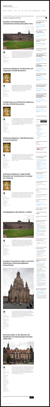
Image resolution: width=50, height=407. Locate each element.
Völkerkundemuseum (5, 390)
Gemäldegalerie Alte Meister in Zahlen (17, 212)
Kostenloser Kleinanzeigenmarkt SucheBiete (41, 291)
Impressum (26, 10)
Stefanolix (38, 234)
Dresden (4, 56)
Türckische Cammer (5, 389)
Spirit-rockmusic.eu (39, 293)
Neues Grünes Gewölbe (6, 383)
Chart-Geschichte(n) (39, 134)
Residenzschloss (5, 251)
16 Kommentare (5, 255)
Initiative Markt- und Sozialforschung (41, 279)
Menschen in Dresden (39, 228)
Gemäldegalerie (5, 248)
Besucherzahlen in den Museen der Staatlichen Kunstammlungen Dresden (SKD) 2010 (18, 337)
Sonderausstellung (5, 129)
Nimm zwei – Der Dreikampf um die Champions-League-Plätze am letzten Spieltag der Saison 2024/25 (41, 178)
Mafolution (38, 250)
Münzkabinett (4, 381)
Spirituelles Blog (38, 233)
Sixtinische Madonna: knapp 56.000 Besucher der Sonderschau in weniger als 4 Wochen (17, 176)
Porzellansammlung (5, 384)
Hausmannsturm (5, 377)
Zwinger (4, 327)
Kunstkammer (4, 250)
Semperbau (4, 252)
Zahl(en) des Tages (39, 133)
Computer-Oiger (38, 223)
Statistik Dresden (7, 6)
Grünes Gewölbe (7, 324)
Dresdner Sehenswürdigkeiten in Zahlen (34, 10)
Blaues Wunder (6, 319)
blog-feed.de (37, 217)
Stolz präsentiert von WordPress (10, 403)
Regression (38, 130)
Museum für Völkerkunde (6, 382)
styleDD (37, 235)
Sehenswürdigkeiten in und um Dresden (42, 136)
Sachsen (6, 315)
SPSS (37, 131)
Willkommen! (5, 10)
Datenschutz (44, 10)
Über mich (15, 10)
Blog (19, 10)
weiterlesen (27, 57)
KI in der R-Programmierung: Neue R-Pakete (41, 175)
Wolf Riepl (4, 87)
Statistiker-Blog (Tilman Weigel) (40, 255)
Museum (6, 60)
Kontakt (22, 10)
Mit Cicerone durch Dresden (40, 230)
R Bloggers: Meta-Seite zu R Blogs (39, 202)
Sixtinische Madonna (5, 128)
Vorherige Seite (31, 397)
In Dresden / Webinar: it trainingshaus (40, 77)
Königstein (4, 325)
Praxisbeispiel (38, 128)
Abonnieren (43, 121)
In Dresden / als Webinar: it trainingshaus (40, 24)
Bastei (4, 319)
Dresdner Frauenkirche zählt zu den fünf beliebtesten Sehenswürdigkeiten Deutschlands (18, 263)
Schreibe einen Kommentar (6, 62)
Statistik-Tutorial (38, 243)
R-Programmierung (39, 129)
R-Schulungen (10, 10)
